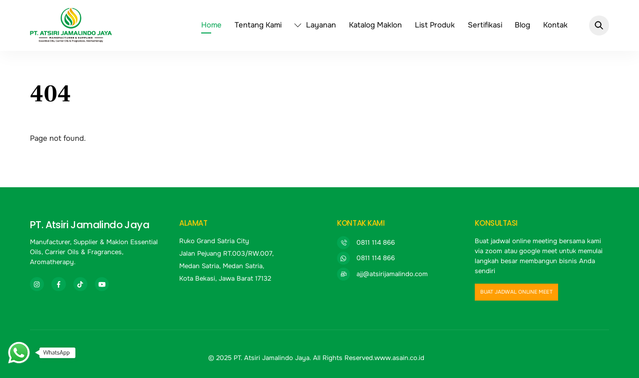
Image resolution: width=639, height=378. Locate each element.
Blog (522, 25)
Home (211, 25)
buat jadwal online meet (516, 292)
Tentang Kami (258, 25)
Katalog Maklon (375, 25)
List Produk (435, 25)
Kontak (555, 25)
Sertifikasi (485, 25)
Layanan (315, 25)
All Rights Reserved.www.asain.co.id (368, 358)
